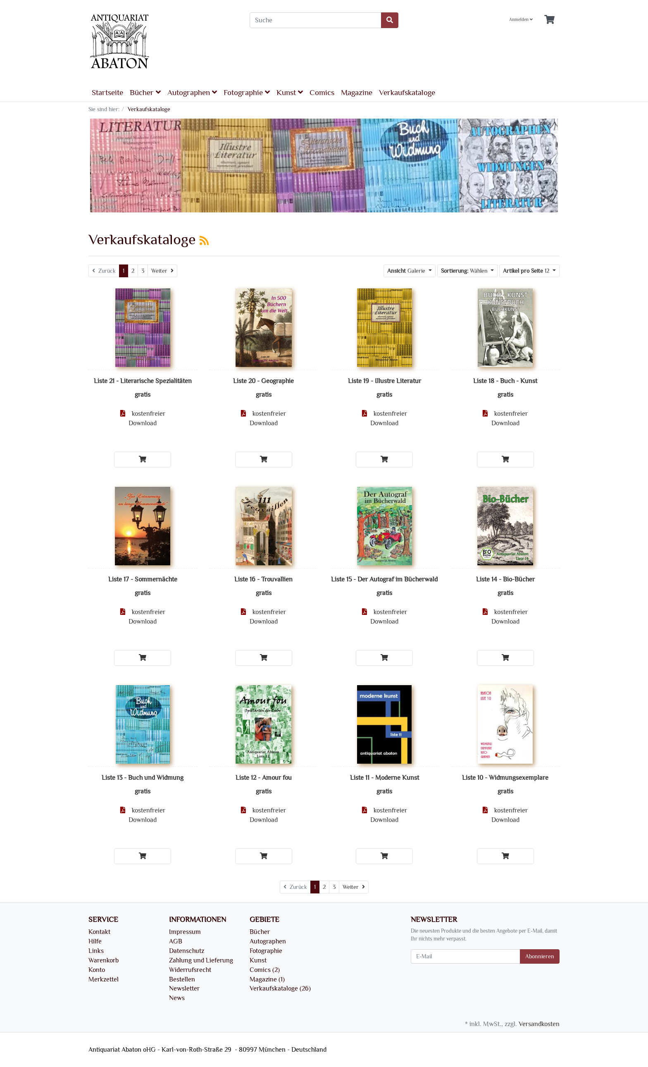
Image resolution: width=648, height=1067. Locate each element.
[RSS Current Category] (204, 241)
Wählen (465, 271)
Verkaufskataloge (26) (280, 988)
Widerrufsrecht (190, 970)
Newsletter (184, 988)
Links (96, 951)
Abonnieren (539, 956)
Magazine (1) (267, 979)
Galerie (407, 271)
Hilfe (95, 941)
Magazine (356, 92)
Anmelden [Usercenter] (521, 19)
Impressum (185, 932)
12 (527, 271)
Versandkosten (539, 1024)
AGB (175, 941)
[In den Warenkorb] (142, 459)
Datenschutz (186, 951)
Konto (96, 970)
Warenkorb (103, 960)
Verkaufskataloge (407, 92)
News (177, 998)
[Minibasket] (549, 20)
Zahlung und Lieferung (201, 960)
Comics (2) (265, 970)
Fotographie (247, 92)
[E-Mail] (465, 956)
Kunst (289, 92)
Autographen (192, 92)
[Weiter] (162, 270)
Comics (322, 92)
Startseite (107, 92)
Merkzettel (103, 979)
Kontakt (99, 932)
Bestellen (182, 979)
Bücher (145, 92)
